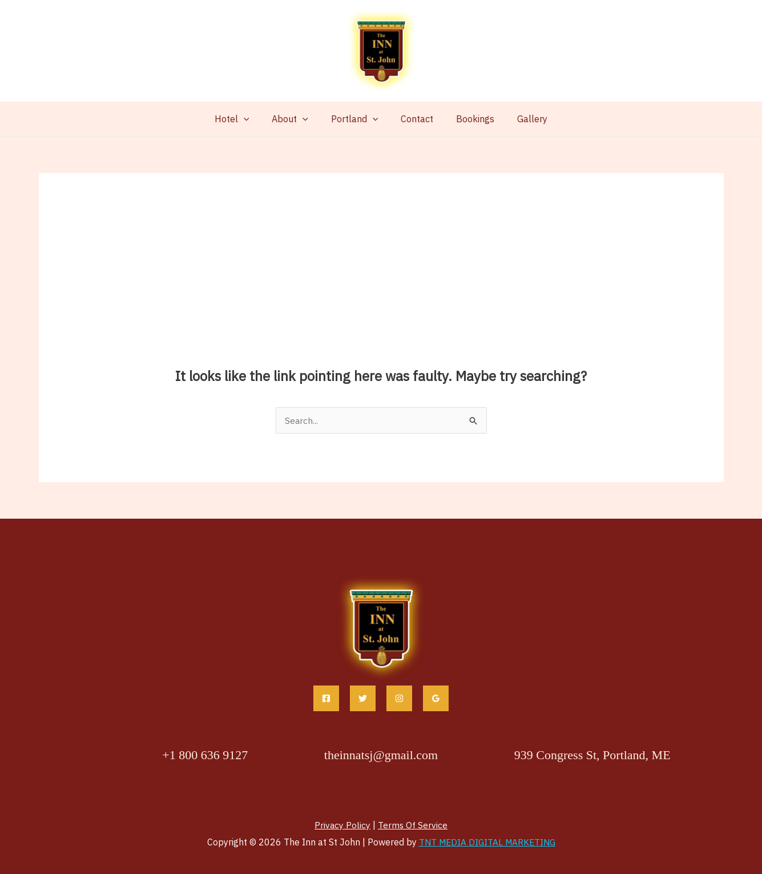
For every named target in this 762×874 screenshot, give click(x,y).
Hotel (243, 119)
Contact (414, 119)
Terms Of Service (413, 825)
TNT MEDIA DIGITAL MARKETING (487, 842)
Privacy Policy (342, 825)
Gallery (521, 119)
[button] (255, 119)
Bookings (468, 119)
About (297, 119)
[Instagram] (399, 698)
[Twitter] (363, 698)
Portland (357, 119)
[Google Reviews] (436, 698)
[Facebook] (326, 698)
